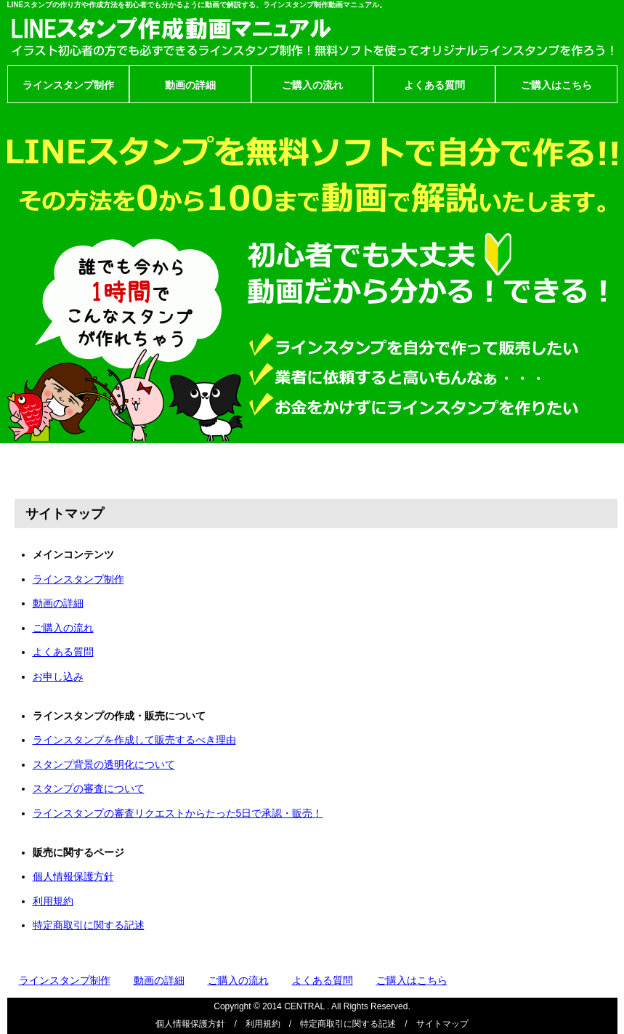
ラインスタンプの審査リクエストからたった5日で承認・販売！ (178, 813)
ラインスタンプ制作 (68, 85)
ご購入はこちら (556, 85)
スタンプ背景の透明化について (104, 764)
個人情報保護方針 (73, 876)
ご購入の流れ (312, 85)
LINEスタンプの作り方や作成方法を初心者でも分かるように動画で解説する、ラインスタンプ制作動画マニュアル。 (197, 5)
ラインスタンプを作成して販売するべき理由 (134, 740)
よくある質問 (434, 85)
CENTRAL (304, 1006)
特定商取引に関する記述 (89, 925)
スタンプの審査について (89, 788)
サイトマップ (442, 1024)
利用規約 (53, 901)
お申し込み (58, 676)
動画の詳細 (190, 85)
